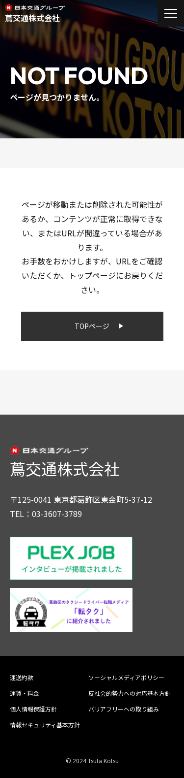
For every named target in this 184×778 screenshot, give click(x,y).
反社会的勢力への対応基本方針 (129, 693)
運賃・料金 (24, 693)
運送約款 (21, 677)
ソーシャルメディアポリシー (126, 677)
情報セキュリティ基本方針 (45, 724)
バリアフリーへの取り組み (123, 709)
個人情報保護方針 (33, 709)
